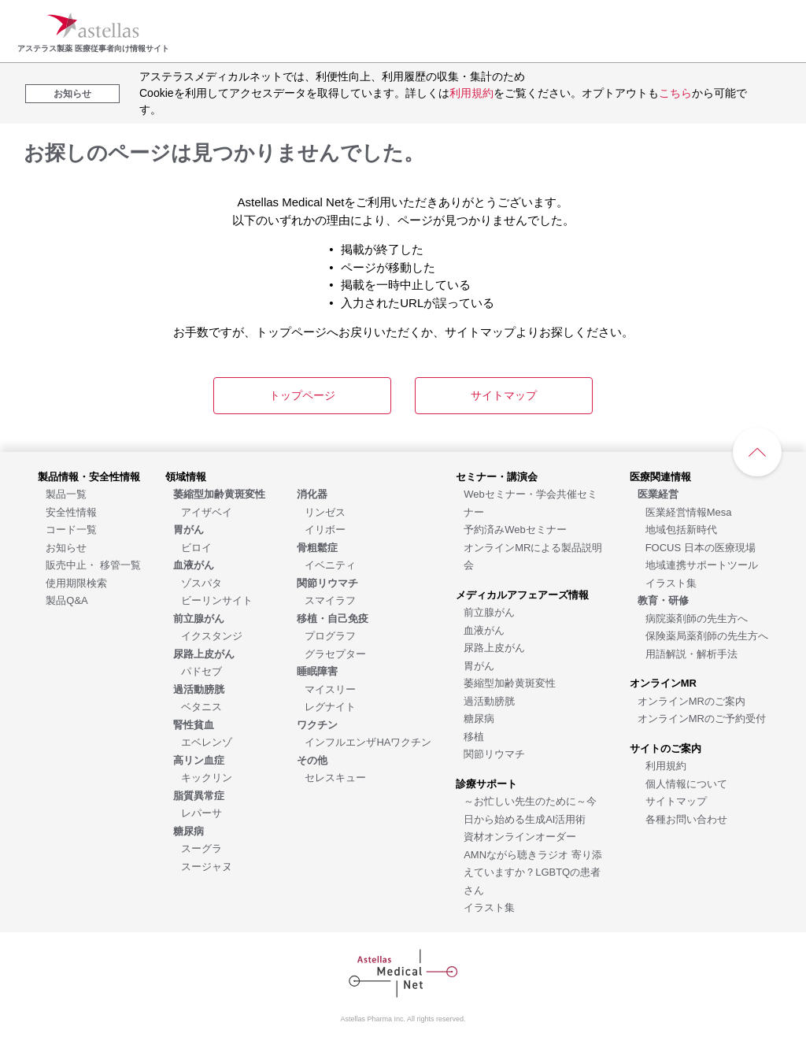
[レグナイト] (330, 706)
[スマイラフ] (330, 599)
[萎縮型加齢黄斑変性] (510, 682)
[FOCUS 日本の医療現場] (700, 547)
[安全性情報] (71, 511)
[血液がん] (484, 629)
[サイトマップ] (676, 800)
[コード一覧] (71, 528)
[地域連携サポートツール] (701, 564)
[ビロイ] (196, 547)
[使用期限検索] (76, 582)
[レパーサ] (201, 812)
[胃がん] (479, 665)
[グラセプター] (335, 653)
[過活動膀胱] (489, 700)
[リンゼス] (325, 511)
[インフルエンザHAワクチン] (368, 741)
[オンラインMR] (663, 682)
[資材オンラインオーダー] (520, 836)
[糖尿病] (479, 717)
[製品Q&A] (66, 599)
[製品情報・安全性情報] (89, 476)
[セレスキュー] (335, 776)
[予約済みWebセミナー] (515, 528)
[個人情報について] (686, 783)
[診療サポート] (486, 783)
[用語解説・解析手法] (691, 653)
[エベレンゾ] (206, 741)
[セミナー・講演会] (497, 476)
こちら (675, 93)
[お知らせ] (66, 547)
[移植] (474, 736)
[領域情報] (185, 476)
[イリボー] (325, 528)
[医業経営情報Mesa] (688, 511)
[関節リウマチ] (494, 753)
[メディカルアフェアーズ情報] (522, 594)
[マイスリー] (330, 688)
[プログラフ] (330, 635)
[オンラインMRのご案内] (691, 700)
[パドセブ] (201, 670)
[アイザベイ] (206, 511)
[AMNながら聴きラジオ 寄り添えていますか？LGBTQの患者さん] (533, 871)
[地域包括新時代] (681, 528)
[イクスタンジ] (211, 635)
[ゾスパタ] (201, 582)
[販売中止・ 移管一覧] (93, 564)
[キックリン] (206, 776)
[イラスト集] (489, 906)
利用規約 (471, 93)
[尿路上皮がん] (494, 647)
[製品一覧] (66, 493)
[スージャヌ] (206, 865)
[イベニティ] (330, 564)
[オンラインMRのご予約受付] (702, 717)
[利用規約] (665, 765)
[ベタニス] (201, 706)
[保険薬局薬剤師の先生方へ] (706, 635)
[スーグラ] (201, 847)
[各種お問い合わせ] (686, 818)
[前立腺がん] (489, 611)
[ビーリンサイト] (217, 599)
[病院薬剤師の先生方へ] (696, 617)
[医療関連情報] (660, 476)
